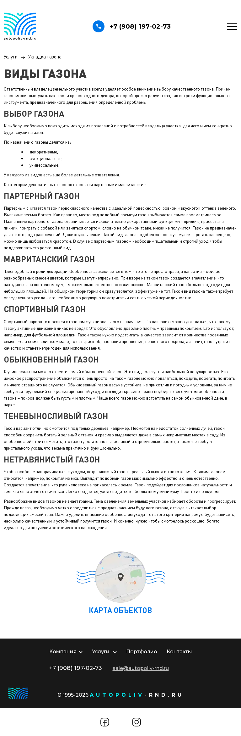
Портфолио (141, 652)
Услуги (11, 56)
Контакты (179, 652)
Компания (66, 652)
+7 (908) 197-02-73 (132, 26)
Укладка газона (45, 56)
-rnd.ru (137, 695)
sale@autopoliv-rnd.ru (141, 668)
